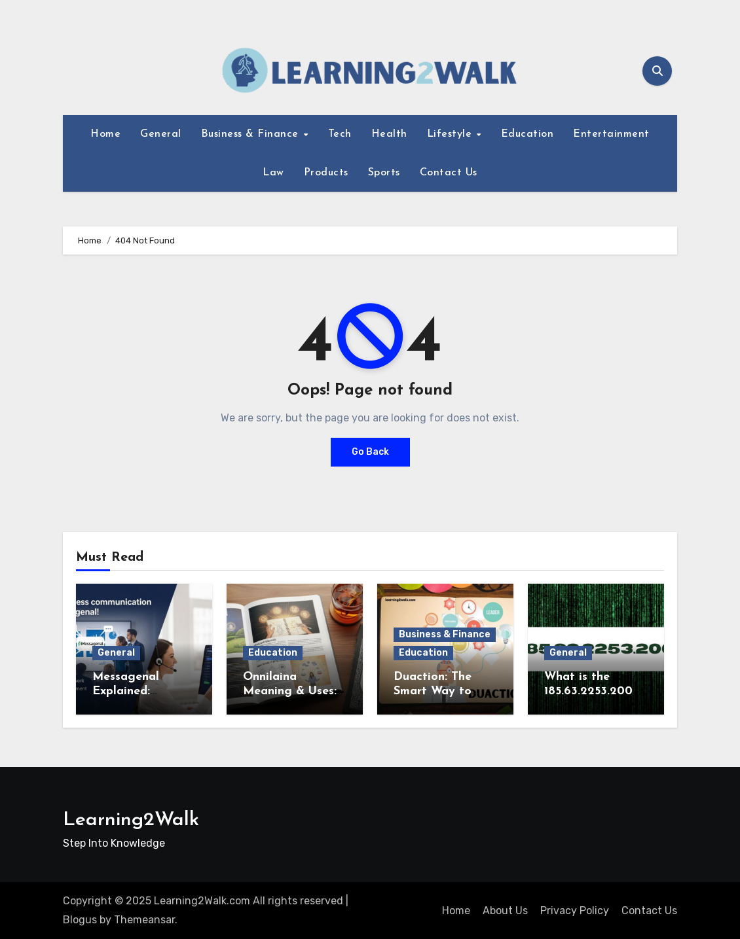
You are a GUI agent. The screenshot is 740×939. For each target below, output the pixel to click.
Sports (384, 173)
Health (389, 134)
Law (273, 173)
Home (105, 134)
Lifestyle (451, 134)
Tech (340, 134)
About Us (505, 910)
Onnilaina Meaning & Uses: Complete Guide (290, 691)
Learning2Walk (131, 820)
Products (326, 173)
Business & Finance (252, 134)
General (160, 134)
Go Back (370, 451)
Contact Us (448, 173)
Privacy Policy (574, 910)
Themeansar (144, 919)
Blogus (80, 919)
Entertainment (611, 134)
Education (527, 134)
